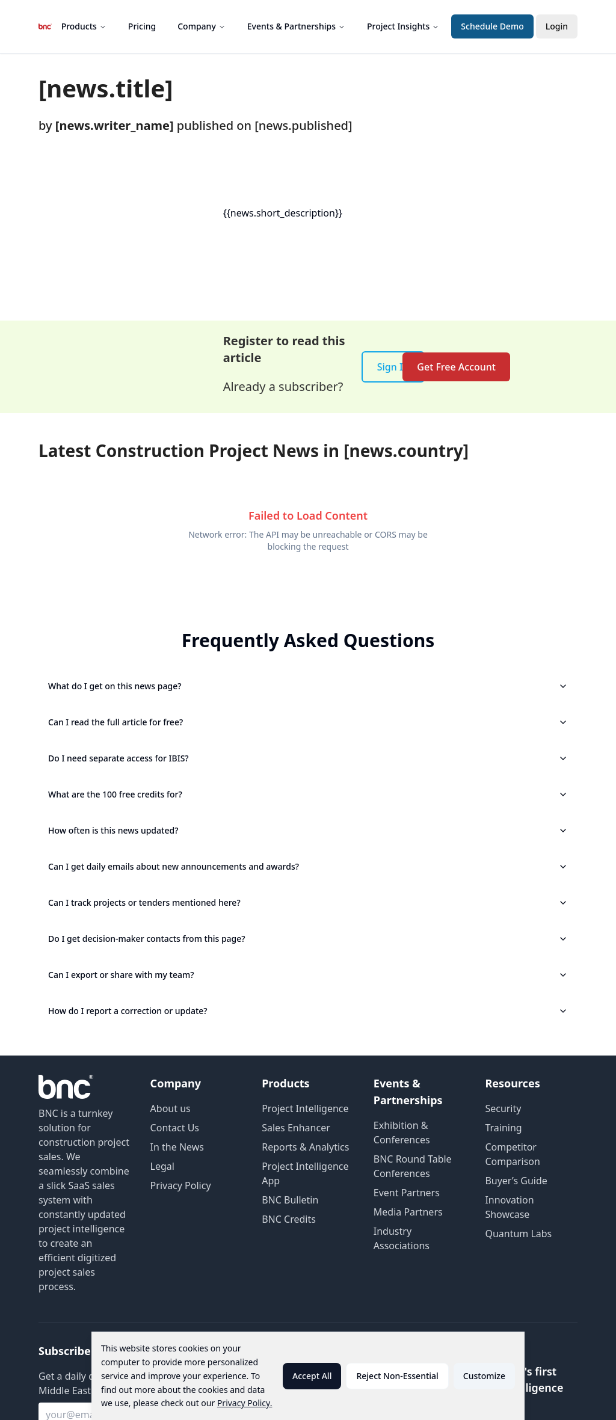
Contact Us (174, 1127)
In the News (177, 1147)
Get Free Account (456, 366)
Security (503, 1108)
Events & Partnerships (296, 26)
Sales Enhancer (296, 1127)
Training (503, 1127)
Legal (162, 1166)
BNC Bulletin (290, 1199)
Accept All (311, 1376)
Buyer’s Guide (516, 1180)
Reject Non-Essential (397, 1376)
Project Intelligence (305, 1108)
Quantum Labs (518, 1233)
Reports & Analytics (305, 1147)
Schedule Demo (492, 26)
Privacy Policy (180, 1185)
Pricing (142, 26)
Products (83, 26)
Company (201, 26)
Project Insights (403, 26)
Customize (484, 1376)
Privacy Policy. (245, 1403)
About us (170, 1108)
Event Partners (407, 1192)
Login (557, 26)
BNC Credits (289, 1219)
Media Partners (408, 1212)
